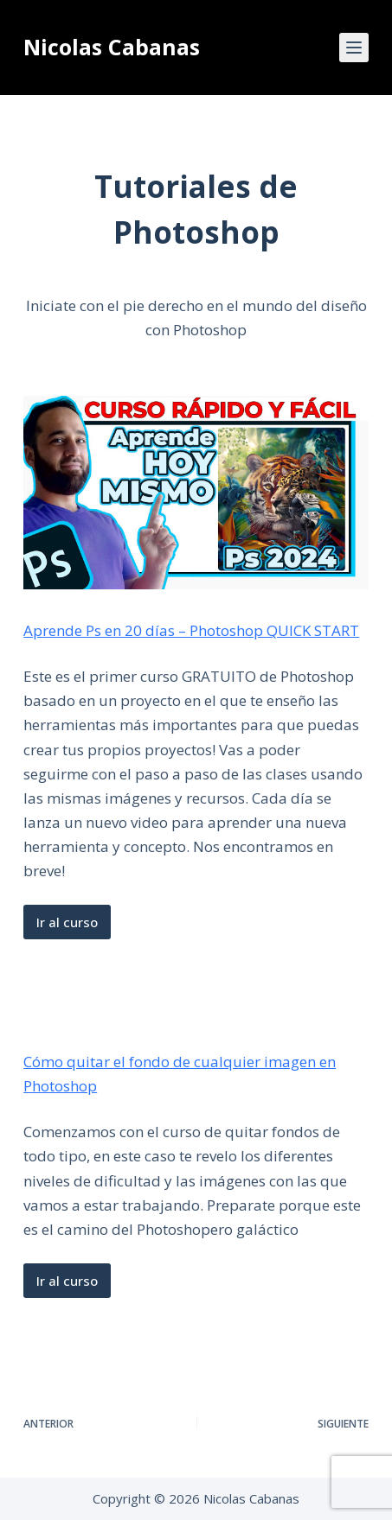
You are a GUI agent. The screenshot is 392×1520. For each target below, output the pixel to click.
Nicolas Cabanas (111, 46)
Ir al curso (67, 922)
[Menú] (354, 47)
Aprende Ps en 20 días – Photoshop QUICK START (191, 630)
